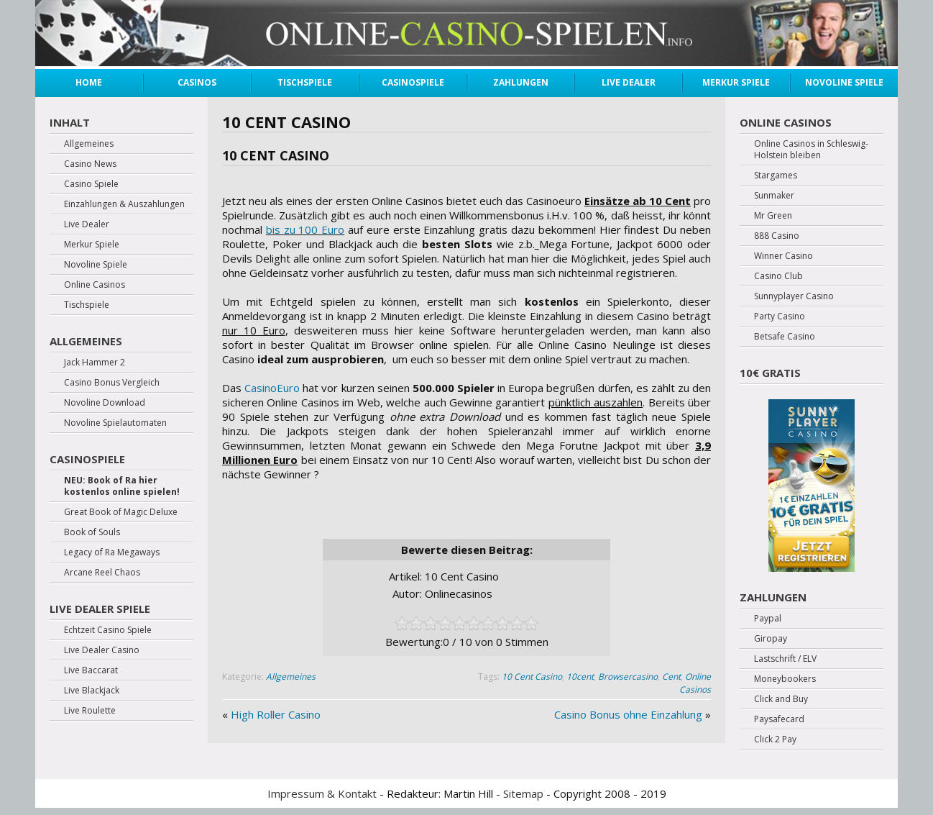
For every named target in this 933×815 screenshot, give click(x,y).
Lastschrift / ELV (785, 659)
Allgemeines (291, 676)
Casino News (90, 164)
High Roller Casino (276, 714)
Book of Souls (92, 532)
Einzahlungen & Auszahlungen (124, 204)
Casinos (197, 82)
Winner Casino (783, 256)
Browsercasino (628, 676)
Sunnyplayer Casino (794, 296)
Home (88, 82)
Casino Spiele (91, 184)
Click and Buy (781, 699)
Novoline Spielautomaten (115, 423)
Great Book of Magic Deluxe (121, 512)
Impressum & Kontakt (322, 793)
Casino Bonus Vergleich (112, 382)
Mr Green (773, 216)
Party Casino (779, 316)
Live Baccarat (91, 670)
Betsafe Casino (784, 336)
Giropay (770, 639)
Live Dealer (629, 82)
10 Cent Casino (532, 676)
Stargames (775, 175)
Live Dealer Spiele (100, 608)
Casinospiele (413, 82)
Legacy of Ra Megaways (112, 552)
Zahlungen (520, 82)
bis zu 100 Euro (305, 229)
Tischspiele (304, 82)
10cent (580, 676)
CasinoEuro (272, 388)
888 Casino (776, 236)
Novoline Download (104, 403)
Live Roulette (90, 710)
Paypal (767, 618)
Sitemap (523, 793)
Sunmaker (774, 195)
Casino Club (778, 276)
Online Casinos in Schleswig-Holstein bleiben (811, 149)
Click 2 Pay (775, 739)
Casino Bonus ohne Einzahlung (628, 714)
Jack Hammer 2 (94, 362)
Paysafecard (779, 719)
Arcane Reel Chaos (102, 572)
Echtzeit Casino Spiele (108, 630)
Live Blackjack (91, 690)
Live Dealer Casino (101, 650)
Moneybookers (785, 679)
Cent (671, 676)
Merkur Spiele (736, 82)
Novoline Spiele (844, 82)
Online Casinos (695, 683)
